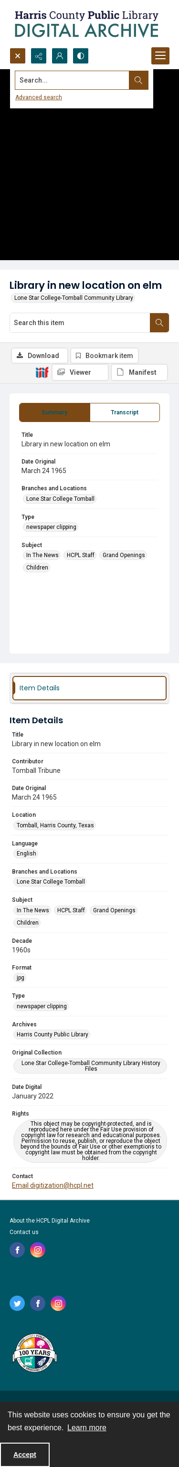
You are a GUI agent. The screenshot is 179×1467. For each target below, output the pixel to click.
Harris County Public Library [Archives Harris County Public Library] (52, 1034)
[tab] (55, 412)
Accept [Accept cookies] (24, 1454)
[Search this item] (80, 322)
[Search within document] (159, 322)
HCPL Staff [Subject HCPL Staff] (81, 555)
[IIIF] (42, 372)
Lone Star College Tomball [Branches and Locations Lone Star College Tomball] (60, 499)
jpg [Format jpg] (20, 977)
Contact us (24, 1232)
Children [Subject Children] (37, 567)
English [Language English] (26, 853)
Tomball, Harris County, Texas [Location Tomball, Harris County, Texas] (55, 825)
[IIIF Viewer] (80, 372)
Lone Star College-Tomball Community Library (73, 298)
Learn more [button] (86, 1428)
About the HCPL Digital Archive (50, 1220)
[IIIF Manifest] (139, 372)
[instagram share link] (37, 1249)
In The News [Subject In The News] (42, 555)
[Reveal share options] (38, 55)
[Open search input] (17, 55)
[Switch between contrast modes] (80, 55)
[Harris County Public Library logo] (34, 1354)
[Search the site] (72, 80)
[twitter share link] (17, 1303)
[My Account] (59, 55)
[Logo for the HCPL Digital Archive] (86, 24)
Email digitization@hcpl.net (53, 1185)
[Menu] (160, 55)
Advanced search (38, 97)
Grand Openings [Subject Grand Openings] (124, 555)
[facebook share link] (17, 1249)
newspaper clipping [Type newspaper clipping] (51, 527)
